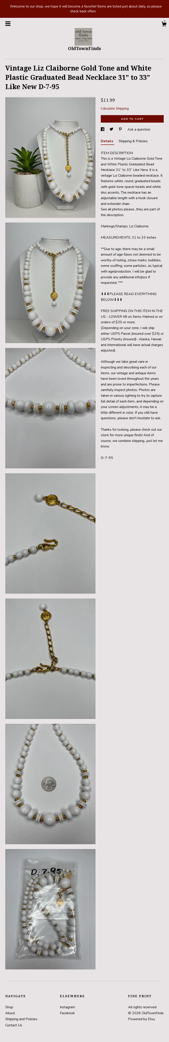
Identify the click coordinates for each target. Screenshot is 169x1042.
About (10, 1013)
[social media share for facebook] (103, 129)
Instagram (67, 1007)
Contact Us (13, 1025)
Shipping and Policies (21, 1019)
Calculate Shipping (115, 108)
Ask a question (138, 129)
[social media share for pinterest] (121, 129)
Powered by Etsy (141, 1019)
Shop (9, 1007)
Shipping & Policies (133, 141)
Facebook (67, 1013)
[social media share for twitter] (112, 129)
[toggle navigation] (8, 23)
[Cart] (164, 24)
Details (107, 141)
